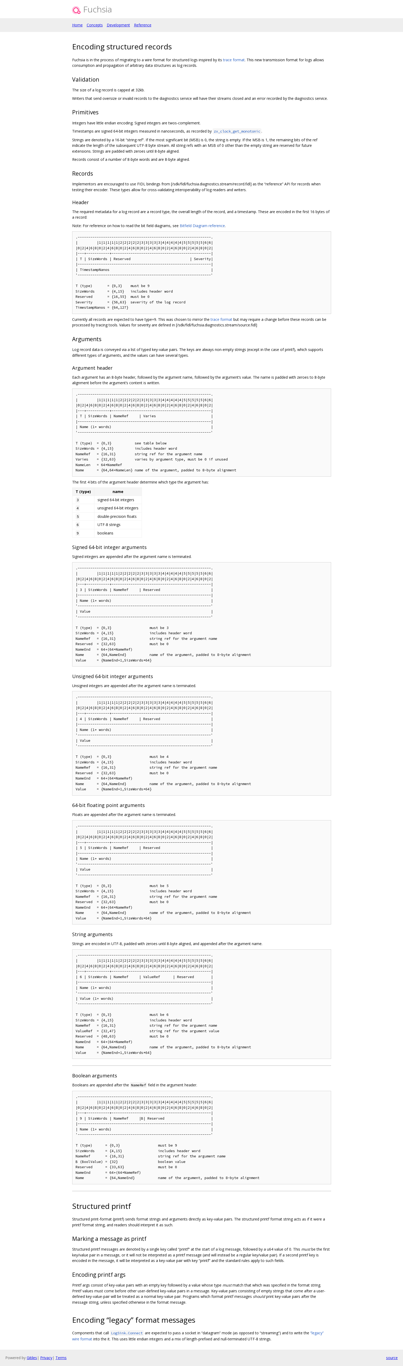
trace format (234, 59)
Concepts (95, 24)
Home (77, 24)
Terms (61, 1357)
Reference (142, 24)
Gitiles (32, 1357)
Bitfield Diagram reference (202, 225)
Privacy (46, 1357)
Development (118, 24)
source (392, 1357)
